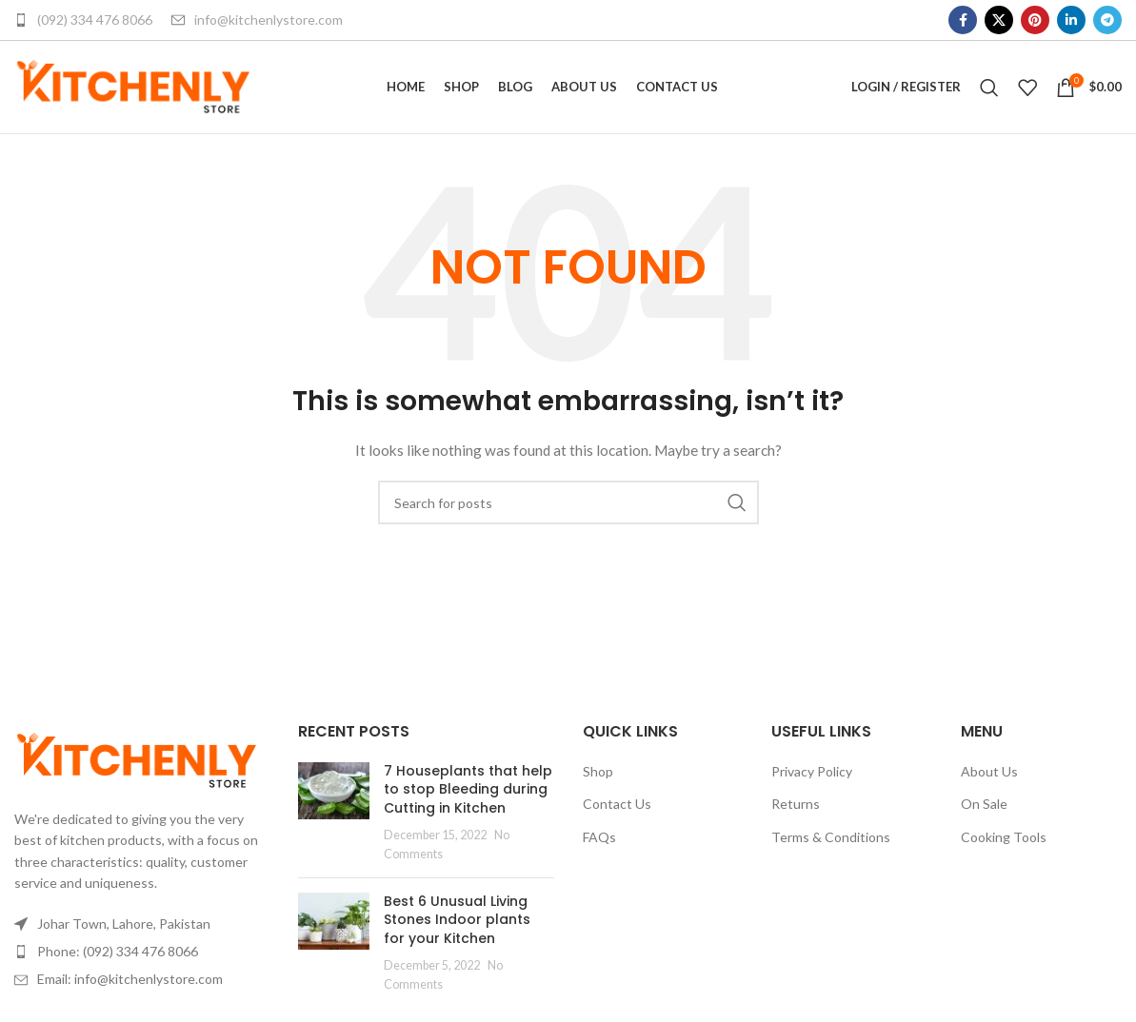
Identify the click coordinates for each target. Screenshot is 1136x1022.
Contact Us (617, 810)
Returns (795, 810)
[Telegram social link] (1107, 20)
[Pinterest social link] (1035, 20)
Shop (598, 777)
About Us (989, 777)
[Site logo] (133, 89)
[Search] (989, 90)
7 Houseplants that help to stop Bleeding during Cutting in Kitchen (468, 795)
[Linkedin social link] (1071, 20)
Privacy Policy (811, 777)
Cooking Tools (1003, 843)
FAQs (599, 843)
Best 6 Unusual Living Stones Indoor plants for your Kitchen (457, 925)
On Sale (984, 810)
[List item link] (141, 958)
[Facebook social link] (962, 20)
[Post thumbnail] (333, 818)
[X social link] (999, 20)
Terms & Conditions (830, 843)
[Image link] (136, 765)
